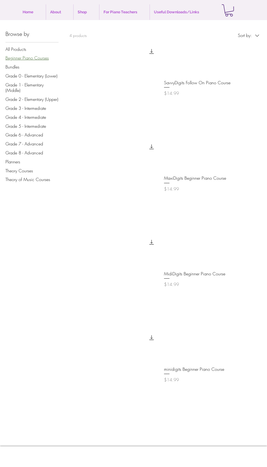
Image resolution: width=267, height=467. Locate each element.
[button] (229, 10)
